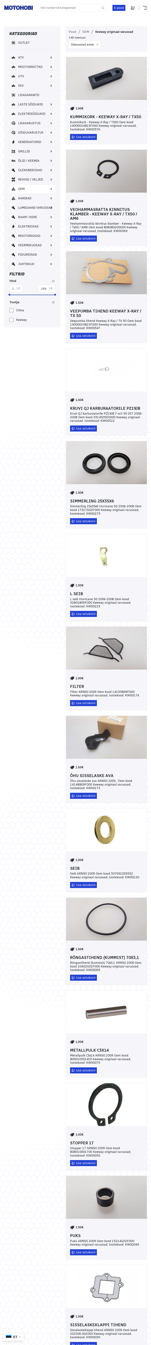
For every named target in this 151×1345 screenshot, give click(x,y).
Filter (77, 686)
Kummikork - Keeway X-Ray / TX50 (105, 117)
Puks (75, 1236)
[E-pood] (118, 8)
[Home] (18, 7)
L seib (76, 594)
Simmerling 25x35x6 (92, 501)
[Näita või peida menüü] (143, 8)
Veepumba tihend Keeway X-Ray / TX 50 (105, 313)
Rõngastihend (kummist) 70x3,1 (104, 957)
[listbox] (85, 45)
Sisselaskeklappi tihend (98, 1325)
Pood (72, 32)
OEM (85, 32)
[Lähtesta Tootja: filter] (53, 302)
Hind (12, 281)
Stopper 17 (82, 1143)
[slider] (9, 295)
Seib (75, 868)
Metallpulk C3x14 (89, 1050)
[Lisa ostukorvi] (83, 137)
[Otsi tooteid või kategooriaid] (72, 8)
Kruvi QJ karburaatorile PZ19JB (105, 408)
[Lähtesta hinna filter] (53, 281)
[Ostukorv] (133, 8)
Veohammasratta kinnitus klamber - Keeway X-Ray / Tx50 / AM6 (103, 214)
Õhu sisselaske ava (91, 776)
